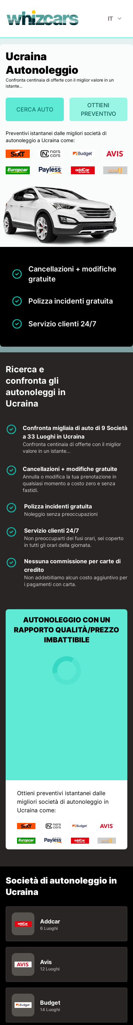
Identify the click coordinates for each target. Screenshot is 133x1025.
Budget (50, 1002)
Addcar (50, 921)
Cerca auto (34, 109)
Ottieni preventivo (98, 109)
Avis (46, 961)
